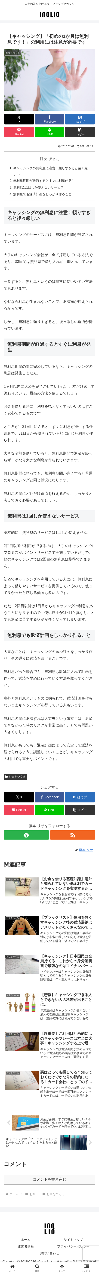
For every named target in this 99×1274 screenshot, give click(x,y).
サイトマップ (73, 1239)
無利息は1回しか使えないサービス (38, 187)
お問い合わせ (49, 1253)
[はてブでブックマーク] (80, 119)
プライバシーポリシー (73, 1246)
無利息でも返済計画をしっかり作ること (42, 194)
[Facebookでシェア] (50, 119)
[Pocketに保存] (19, 132)
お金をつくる (15, 776)
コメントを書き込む (49, 1179)
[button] (80, 132)
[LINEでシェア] (50, 132)
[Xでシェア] (19, 119)
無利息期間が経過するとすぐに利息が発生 (44, 180)
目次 (43, 159)
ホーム (26, 1239)
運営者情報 (26, 1246)
